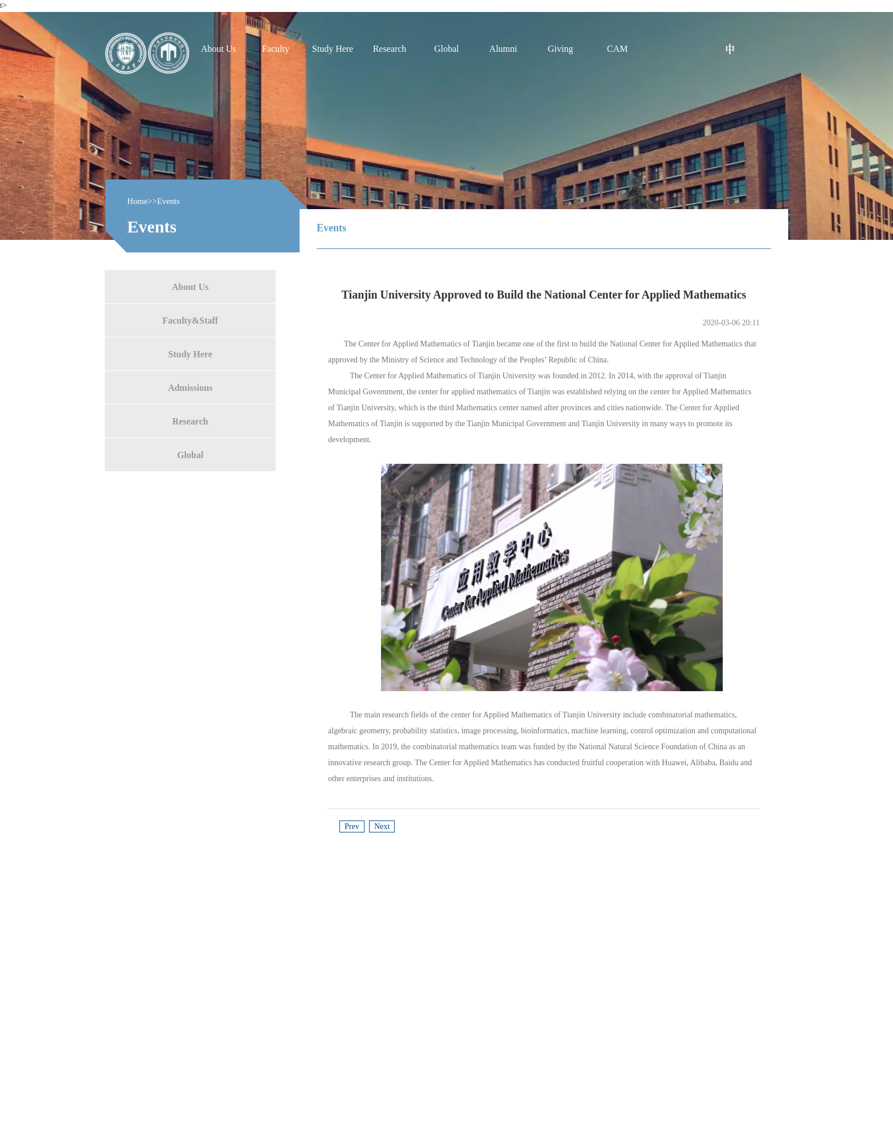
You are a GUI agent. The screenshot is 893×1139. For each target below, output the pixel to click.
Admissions (190, 387)
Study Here (190, 353)
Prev (352, 826)
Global (190, 454)
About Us (190, 286)
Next (382, 826)
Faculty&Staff (190, 320)
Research (190, 421)
